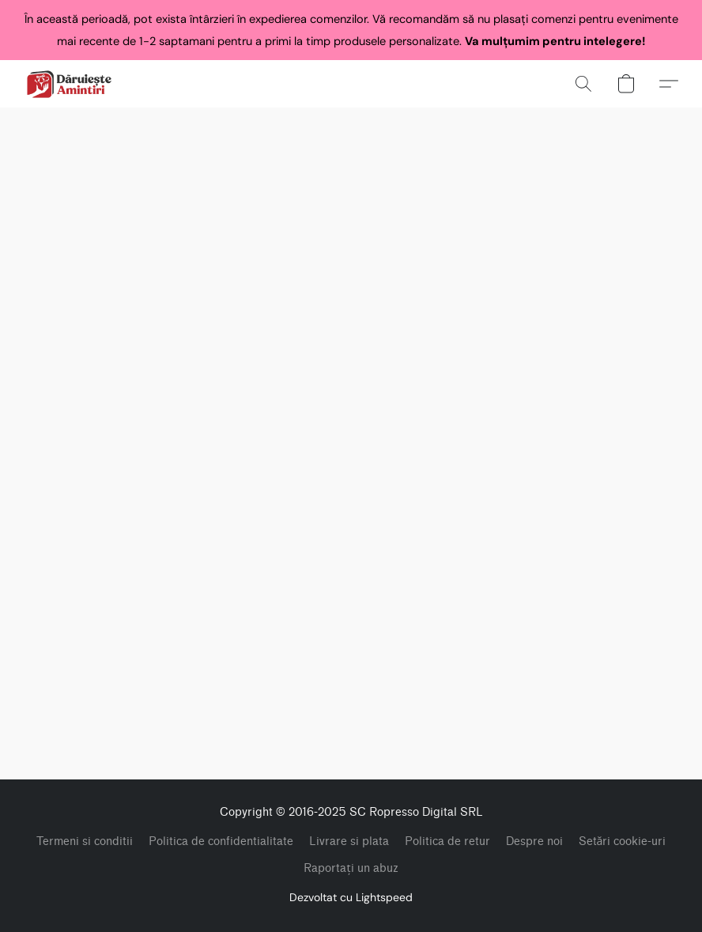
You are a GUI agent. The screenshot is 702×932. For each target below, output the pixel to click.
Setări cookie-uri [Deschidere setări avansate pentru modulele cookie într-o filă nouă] (622, 841)
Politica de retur (447, 841)
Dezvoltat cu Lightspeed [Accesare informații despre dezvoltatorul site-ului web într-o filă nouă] (351, 897)
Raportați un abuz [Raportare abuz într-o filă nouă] (351, 868)
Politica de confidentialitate (221, 841)
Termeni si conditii (84, 841)
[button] (69, 84)
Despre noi (534, 841)
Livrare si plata (349, 841)
